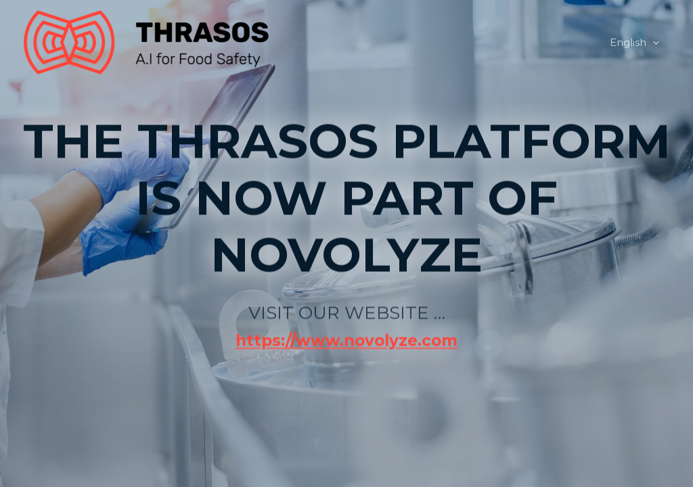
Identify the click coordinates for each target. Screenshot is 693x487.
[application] (652, 42)
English (634, 42)
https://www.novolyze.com (346, 321)
